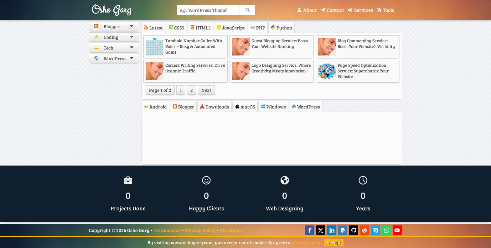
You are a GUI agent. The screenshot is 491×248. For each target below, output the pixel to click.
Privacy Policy (200, 230)
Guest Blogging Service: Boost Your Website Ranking (279, 43)
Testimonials (167, 230)
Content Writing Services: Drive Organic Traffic (195, 68)
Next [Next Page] (206, 90)
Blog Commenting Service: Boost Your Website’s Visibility (366, 43)
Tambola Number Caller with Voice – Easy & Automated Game (193, 46)
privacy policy (306, 242)
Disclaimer (231, 230)
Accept (334, 242)
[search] (247, 10)
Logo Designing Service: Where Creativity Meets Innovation (281, 68)
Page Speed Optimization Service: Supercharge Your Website (363, 70)
